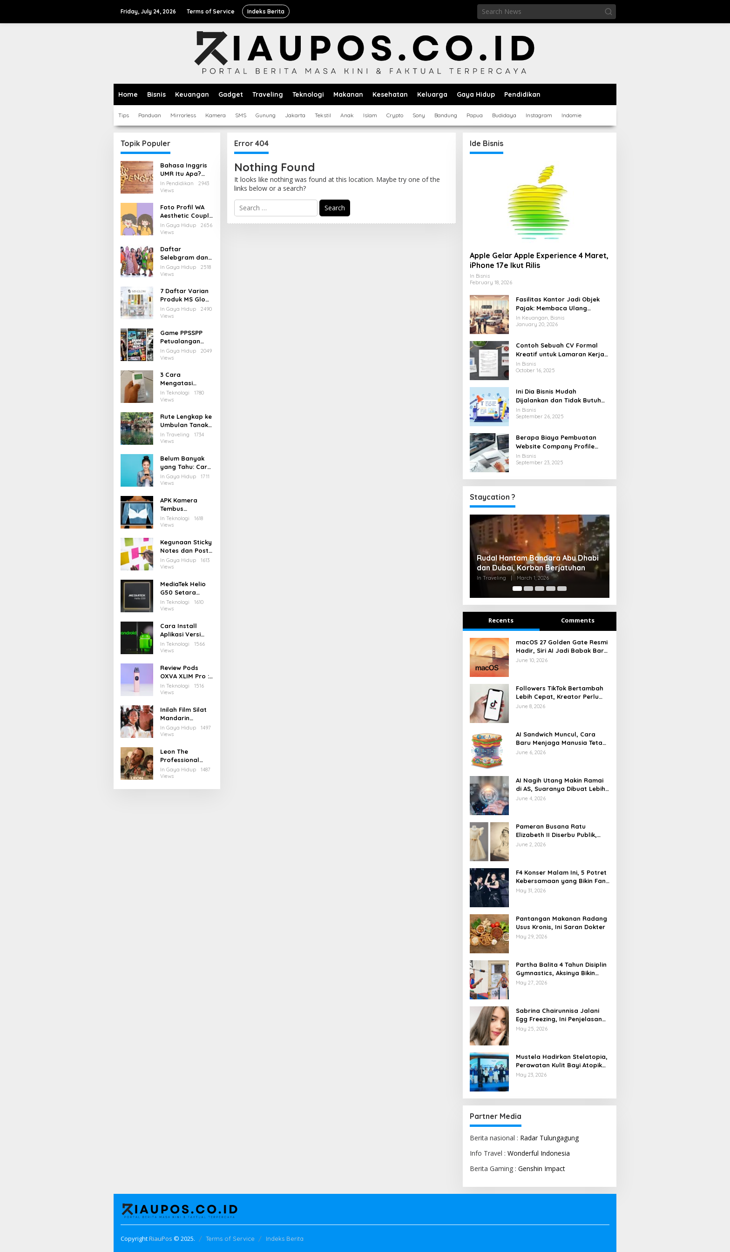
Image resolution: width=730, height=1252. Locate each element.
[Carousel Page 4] (550, 588)
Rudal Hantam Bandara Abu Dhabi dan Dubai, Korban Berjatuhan (538, 562)
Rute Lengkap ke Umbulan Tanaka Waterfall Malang (186, 421)
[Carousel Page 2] (528, 588)
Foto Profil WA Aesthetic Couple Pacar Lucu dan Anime (186, 211)
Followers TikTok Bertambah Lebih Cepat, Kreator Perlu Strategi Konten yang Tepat (559, 692)
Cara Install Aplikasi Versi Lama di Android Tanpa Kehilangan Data (186, 630)
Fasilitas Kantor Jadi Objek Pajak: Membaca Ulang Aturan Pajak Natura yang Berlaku (558, 303)
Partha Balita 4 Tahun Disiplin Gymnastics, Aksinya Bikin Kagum (561, 969)
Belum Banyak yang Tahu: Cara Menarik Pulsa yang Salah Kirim (186, 463)
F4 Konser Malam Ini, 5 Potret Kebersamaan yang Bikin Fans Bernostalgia (562, 877)
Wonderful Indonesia (538, 1153)
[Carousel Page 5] (562, 588)
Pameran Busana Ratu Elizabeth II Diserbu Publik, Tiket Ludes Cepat (556, 831)
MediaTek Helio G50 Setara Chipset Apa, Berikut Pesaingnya (183, 588)
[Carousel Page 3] (539, 588)
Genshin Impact (541, 1168)
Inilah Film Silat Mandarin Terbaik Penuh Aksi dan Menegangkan (183, 714)
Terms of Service (230, 1238)
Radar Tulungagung (549, 1137)
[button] (608, 12)
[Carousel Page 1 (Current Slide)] (517, 588)
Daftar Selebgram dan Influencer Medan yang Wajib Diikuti (184, 253)
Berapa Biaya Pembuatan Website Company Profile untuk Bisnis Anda (556, 442)
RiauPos (160, 1238)
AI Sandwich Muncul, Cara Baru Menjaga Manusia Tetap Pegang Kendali (561, 738)
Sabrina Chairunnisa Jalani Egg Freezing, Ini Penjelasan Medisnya (559, 1015)
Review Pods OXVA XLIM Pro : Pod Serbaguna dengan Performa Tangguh (184, 672)
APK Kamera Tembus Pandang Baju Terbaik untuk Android (182, 504)
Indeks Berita (285, 1238)
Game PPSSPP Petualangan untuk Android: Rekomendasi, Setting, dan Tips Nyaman (186, 337)
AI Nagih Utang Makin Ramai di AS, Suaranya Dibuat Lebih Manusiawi (560, 785)
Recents (501, 620)
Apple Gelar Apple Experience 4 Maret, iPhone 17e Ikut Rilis (539, 260)
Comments (578, 620)
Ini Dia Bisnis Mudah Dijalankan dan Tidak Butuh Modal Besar (558, 396)
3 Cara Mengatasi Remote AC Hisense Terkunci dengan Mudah (185, 379)
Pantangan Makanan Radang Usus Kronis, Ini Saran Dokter (561, 923)
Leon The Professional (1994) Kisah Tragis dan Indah (186, 756)
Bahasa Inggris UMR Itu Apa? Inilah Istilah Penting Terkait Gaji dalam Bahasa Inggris (183, 169)
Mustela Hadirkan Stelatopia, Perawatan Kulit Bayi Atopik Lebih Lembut (562, 1061)
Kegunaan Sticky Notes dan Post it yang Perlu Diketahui (186, 546)
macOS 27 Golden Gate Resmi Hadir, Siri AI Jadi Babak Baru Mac (562, 646)
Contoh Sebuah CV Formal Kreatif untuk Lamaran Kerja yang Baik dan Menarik (560, 349)
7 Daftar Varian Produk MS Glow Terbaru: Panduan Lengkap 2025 (185, 295)
